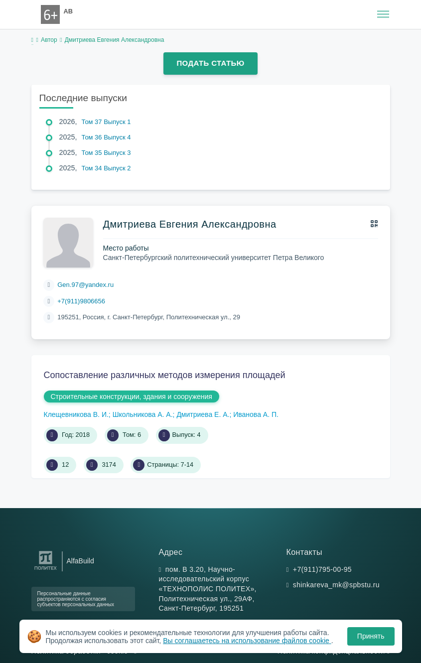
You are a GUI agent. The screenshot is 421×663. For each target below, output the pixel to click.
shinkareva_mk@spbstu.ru (336, 585)
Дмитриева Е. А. (202, 414)
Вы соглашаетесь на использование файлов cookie (247, 641)
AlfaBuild (80, 561)
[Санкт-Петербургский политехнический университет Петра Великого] (45, 570)
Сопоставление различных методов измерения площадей (164, 375)
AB (68, 11)
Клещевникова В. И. (76, 414)
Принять (371, 636)
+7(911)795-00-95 (322, 569)
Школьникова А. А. (143, 414)
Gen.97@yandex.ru (85, 284)
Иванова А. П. (256, 414)
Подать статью (210, 63)
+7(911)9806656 (81, 301)
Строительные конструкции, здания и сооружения (131, 396)
